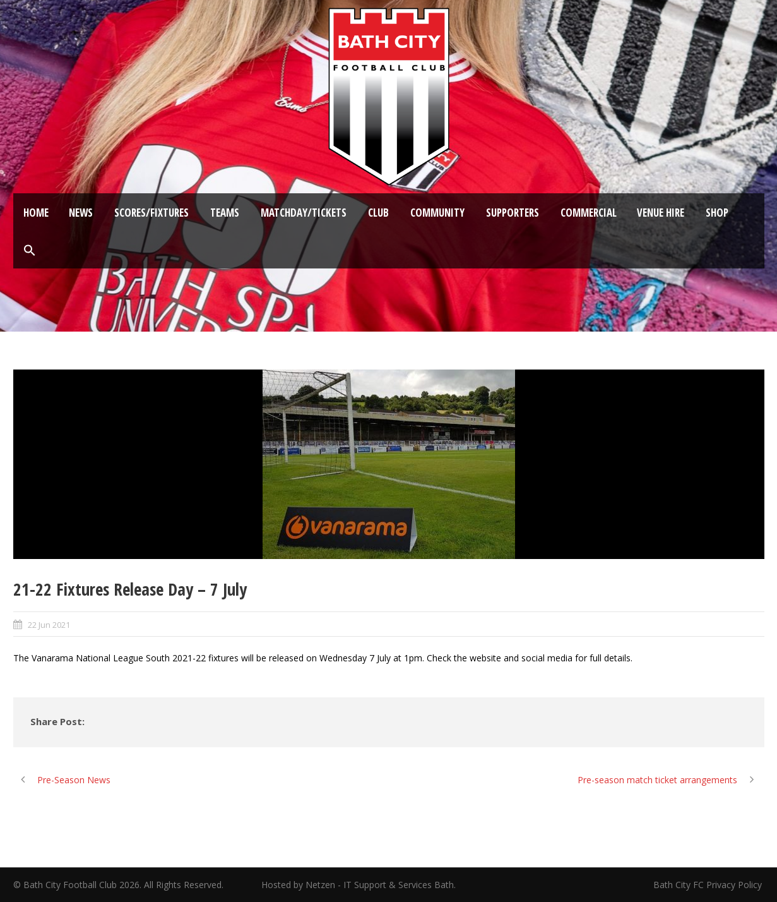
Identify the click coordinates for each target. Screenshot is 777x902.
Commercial (589, 212)
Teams (224, 212)
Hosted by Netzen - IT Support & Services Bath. (358, 885)
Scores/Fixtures (151, 212)
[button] (29, 250)
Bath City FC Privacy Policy (708, 885)
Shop (717, 212)
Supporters (512, 212)
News (81, 212)
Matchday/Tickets (304, 212)
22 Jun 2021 (49, 624)
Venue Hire (660, 212)
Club (378, 212)
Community (437, 212)
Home (36, 212)
